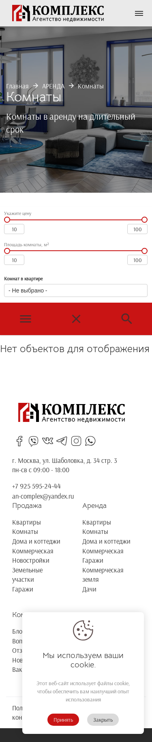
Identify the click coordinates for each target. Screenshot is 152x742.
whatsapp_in (90, 441)
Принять (63, 719)
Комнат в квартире (23, 278)
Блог (18, 631)
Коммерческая (33, 550)
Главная (17, 86)
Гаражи (22, 589)
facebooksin (19, 441)
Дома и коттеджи (36, 541)
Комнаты (91, 86)
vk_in (48, 441)
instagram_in (76, 441)
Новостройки (30, 560)
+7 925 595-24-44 (36, 485)
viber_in (33, 441)
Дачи (89, 589)
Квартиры (26, 522)
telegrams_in (62, 441)
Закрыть (103, 719)
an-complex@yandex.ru (43, 496)
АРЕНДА (53, 86)
